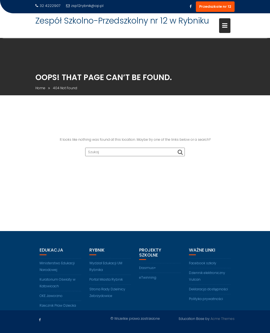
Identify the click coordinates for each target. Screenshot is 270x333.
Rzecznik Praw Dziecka (58, 310)
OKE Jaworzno (51, 300)
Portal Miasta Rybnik (106, 283)
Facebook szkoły (202, 267)
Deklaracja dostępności (208, 293)
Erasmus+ (147, 272)
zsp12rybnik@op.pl (84, 5)
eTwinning (147, 282)
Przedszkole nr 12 (215, 6)
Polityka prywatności (206, 303)
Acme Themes (223, 318)
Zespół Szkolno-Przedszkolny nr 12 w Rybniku (122, 21)
